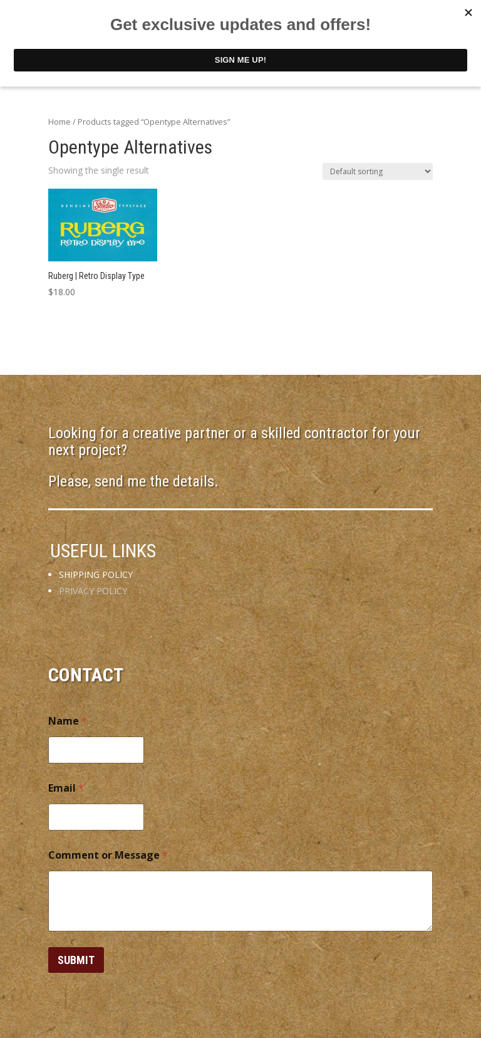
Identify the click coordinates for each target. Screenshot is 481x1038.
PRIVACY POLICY (93, 591)
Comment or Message (108, 855)
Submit (76, 960)
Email (66, 788)
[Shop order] (378, 171)
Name (67, 721)
